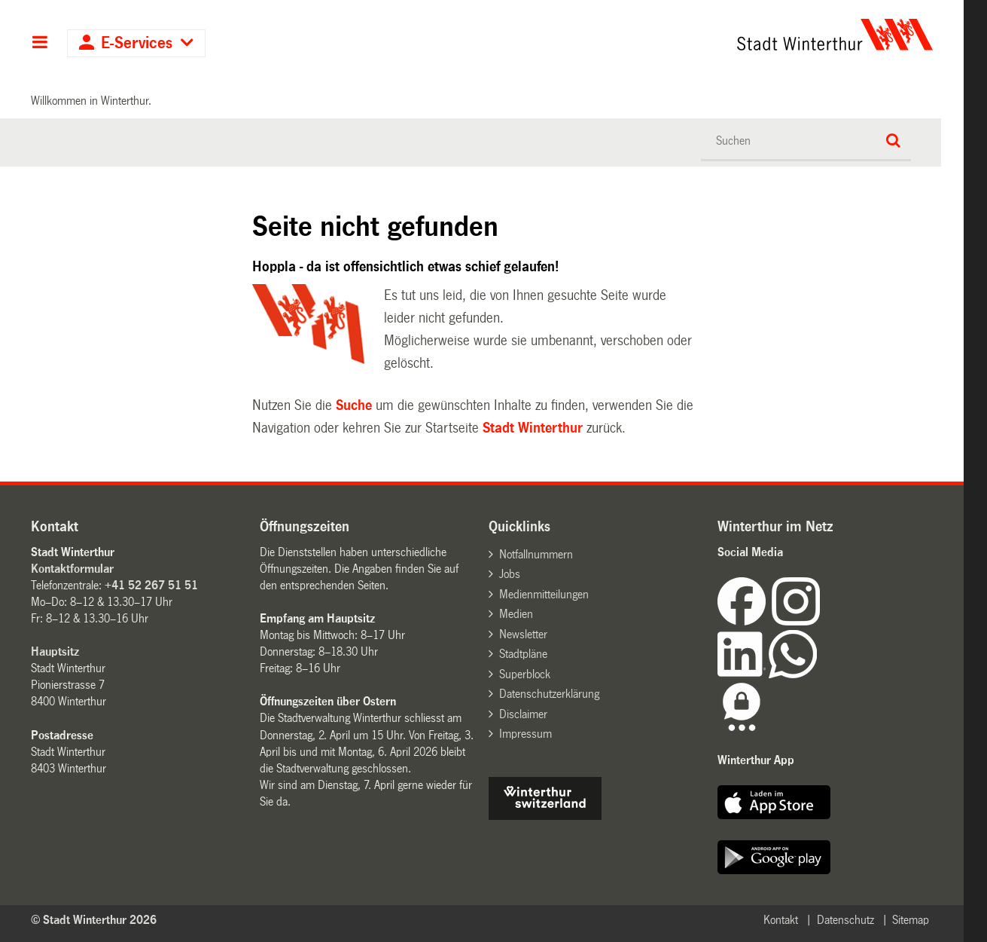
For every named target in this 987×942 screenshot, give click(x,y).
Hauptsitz (55, 651)
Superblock (524, 674)
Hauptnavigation (39, 43)
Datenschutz (845, 919)
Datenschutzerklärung (549, 693)
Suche (354, 405)
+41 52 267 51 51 (151, 585)
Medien (516, 613)
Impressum (525, 733)
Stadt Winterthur (533, 428)
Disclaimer (523, 714)
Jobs (509, 573)
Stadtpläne (523, 653)
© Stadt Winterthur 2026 (94, 919)
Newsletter (523, 634)
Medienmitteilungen (544, 594)
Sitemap (910, 919)
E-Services (136, 43)
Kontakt (780, 919)
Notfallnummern (536, 554)
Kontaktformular (72, 568)
